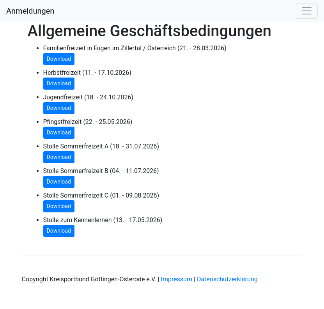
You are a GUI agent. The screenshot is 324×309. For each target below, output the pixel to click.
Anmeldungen (30, 11)
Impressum (177, 279)
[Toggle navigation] (307, 11)
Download (59, 59)
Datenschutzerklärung (227, 279)
